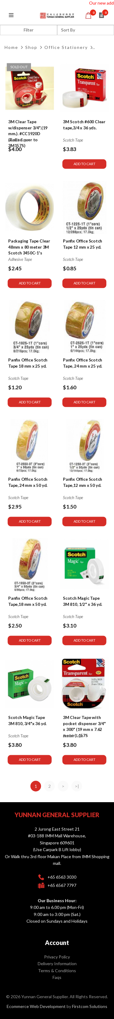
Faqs (57, 977)
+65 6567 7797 (61, 885)
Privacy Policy (57, 956)
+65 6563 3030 (61, 877)
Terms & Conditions (57, 970)
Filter (28, 29)
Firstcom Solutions (89, 1006)
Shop (31, 47)
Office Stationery (66, 47)
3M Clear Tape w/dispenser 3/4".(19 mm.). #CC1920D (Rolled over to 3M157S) (27, 133)
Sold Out (18, 67)
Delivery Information (57, 963)
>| (77, 786)
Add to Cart (84, 164)
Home (11, 47)
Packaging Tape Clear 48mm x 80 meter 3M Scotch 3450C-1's (29, 247)
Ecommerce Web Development (36, 1006)
